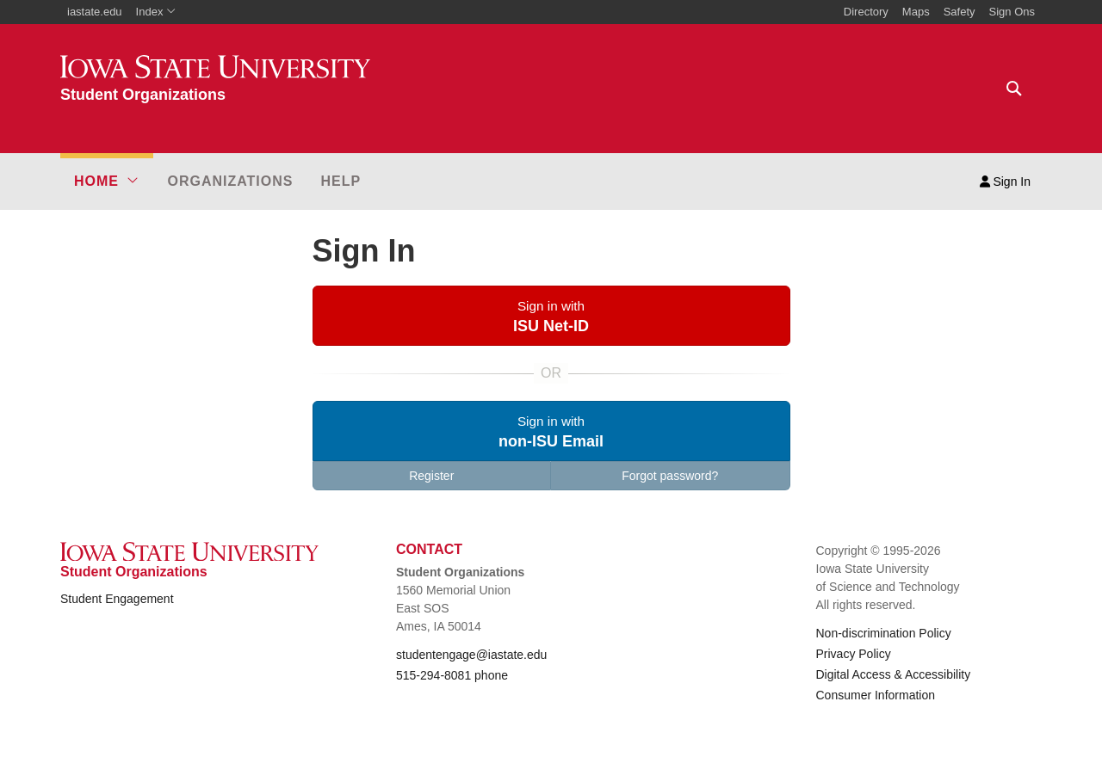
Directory (866, 11)
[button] (106, 181)
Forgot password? (670, 476)
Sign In (1005, 181)
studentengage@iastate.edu (471, 655)
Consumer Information (876, 695)
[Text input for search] (1009, 88)
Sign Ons (1012, 11)
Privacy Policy (853, 654)
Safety (959, 11)
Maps (916, 11)
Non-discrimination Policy (883, 633)
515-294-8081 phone (452, 675)
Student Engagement (117, 599)
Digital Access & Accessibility (893, 674)
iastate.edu (94, 11)
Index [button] (156, 11)
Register (431, 476)
